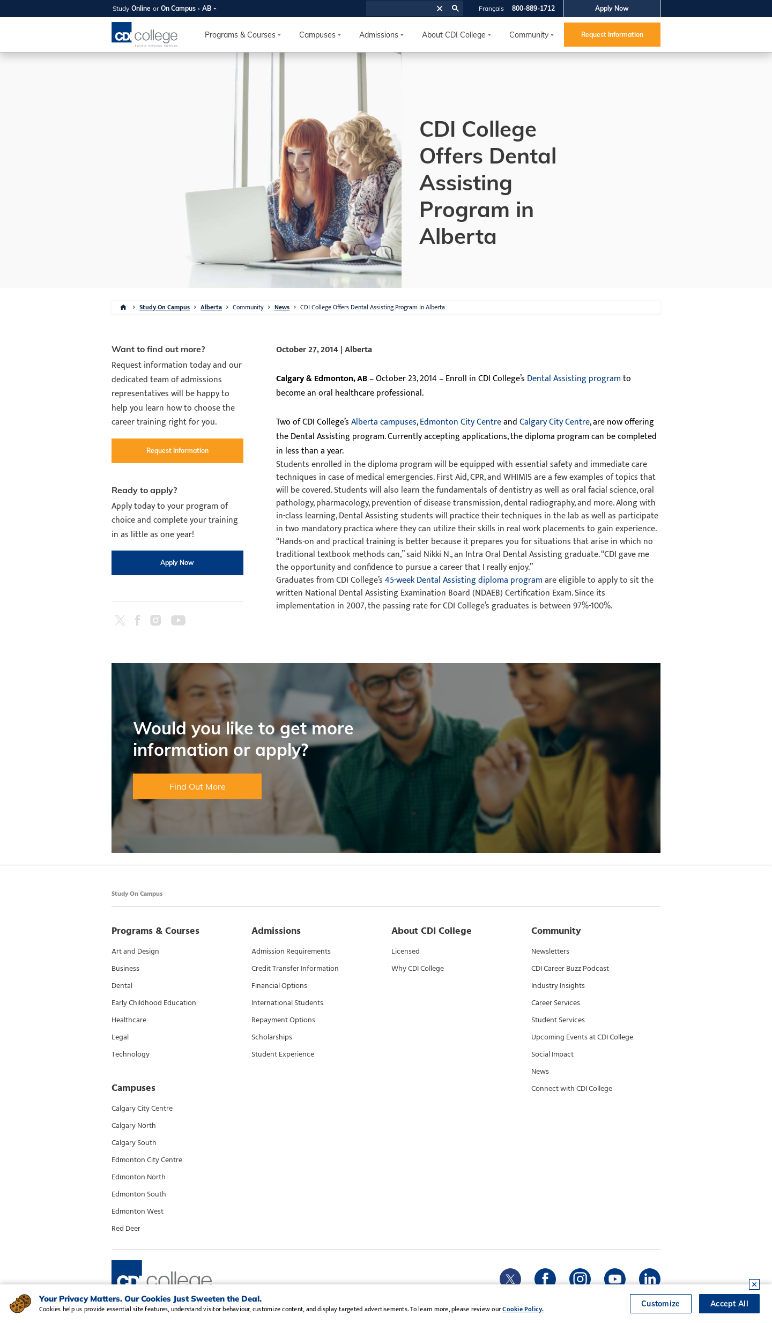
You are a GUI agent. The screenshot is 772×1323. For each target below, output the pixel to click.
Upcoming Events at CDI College (582, 1037)
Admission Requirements (291, 951)
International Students (287, 1003)
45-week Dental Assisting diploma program (464, 580)
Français (491, 8)
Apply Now (612, 8)
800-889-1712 (533, 8)
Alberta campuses (384, 422)
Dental (122, 985)
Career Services (555, 1003)
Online (141, 8)
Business (125, 968)
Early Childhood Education (154, 1003)
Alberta (211, 307)
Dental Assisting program (574, 378)
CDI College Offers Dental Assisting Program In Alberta (372, 307)
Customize (660, 1304)
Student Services (558, 1020)
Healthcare (129, 1020)
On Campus (178, 8)
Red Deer (126, 1228)
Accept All (729, 1304)
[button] (440, 8)
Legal (120, 1037)
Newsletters (550, 951)
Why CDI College (417, 968)
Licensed (405, 951)
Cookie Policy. (523, 1309)
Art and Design (135, 951)
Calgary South (134, 1143)
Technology (131, 1054)
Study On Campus (164, 307)
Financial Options (279, 985)
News (282, 307)
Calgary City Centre (554, 422)
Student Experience (282, 1054)
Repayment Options (283, 1020)
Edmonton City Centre (460, 422)
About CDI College (454, 35)
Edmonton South (139, 1194)
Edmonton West (138, 1211)
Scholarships (271, 1037)
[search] (400, 8)
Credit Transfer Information (295, 968)
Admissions (378, 35)
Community (528, 35)
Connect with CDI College (571, 1088)
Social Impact (552, 1054)
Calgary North (134, 1125)
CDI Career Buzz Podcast (570, 968)
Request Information (612, 35)
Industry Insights (558, 985)
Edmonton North (139, 1177)
